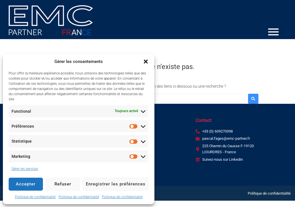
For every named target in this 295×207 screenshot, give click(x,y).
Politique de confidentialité (35, 197)
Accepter (25, 184)
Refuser (62, 184)
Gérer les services (25, 169)
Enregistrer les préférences (115, 184)
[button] (146, 61)
